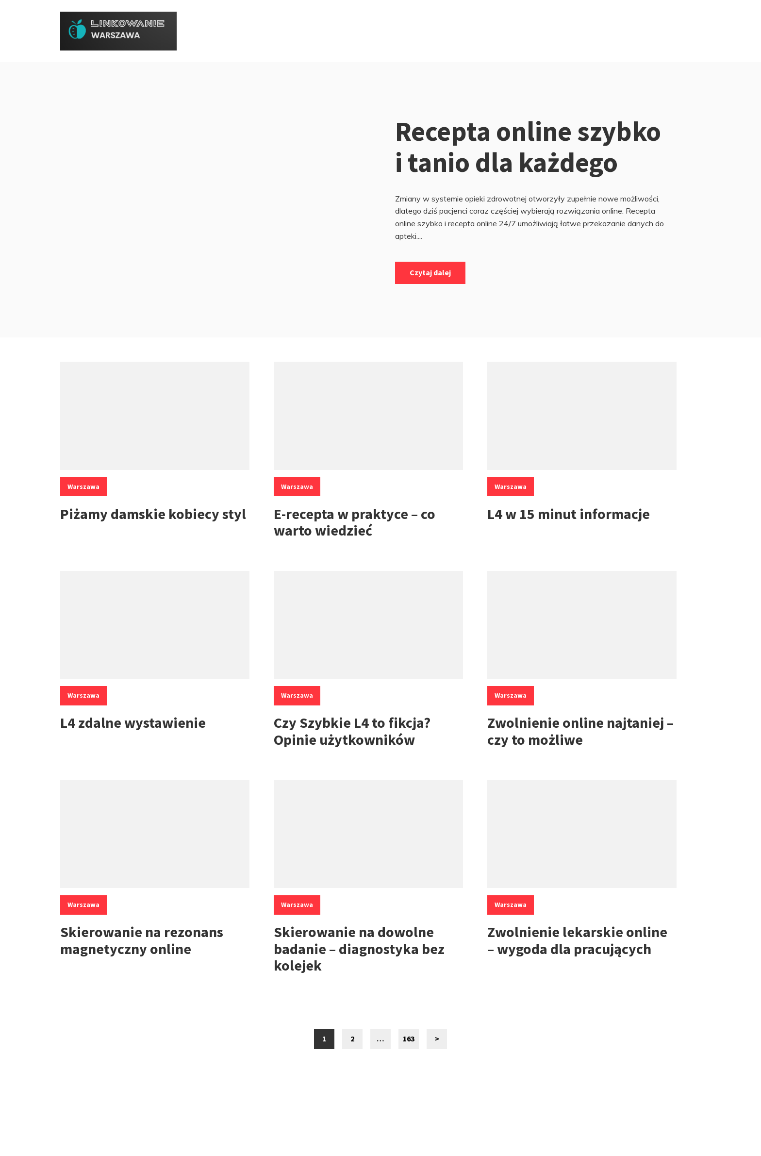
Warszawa (83, 486)
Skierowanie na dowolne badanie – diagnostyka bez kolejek (359, 948)
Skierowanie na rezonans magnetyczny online (141, 940)
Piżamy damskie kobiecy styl (153, 513)
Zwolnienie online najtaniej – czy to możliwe (580, 731)
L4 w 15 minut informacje (568, 513)
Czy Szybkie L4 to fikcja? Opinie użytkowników (352, 731)
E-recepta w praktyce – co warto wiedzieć (354, 522)
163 (411, 1041)
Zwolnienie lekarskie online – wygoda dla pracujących (577, 940)
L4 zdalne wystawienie (133, 722)
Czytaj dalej (430, 272)
